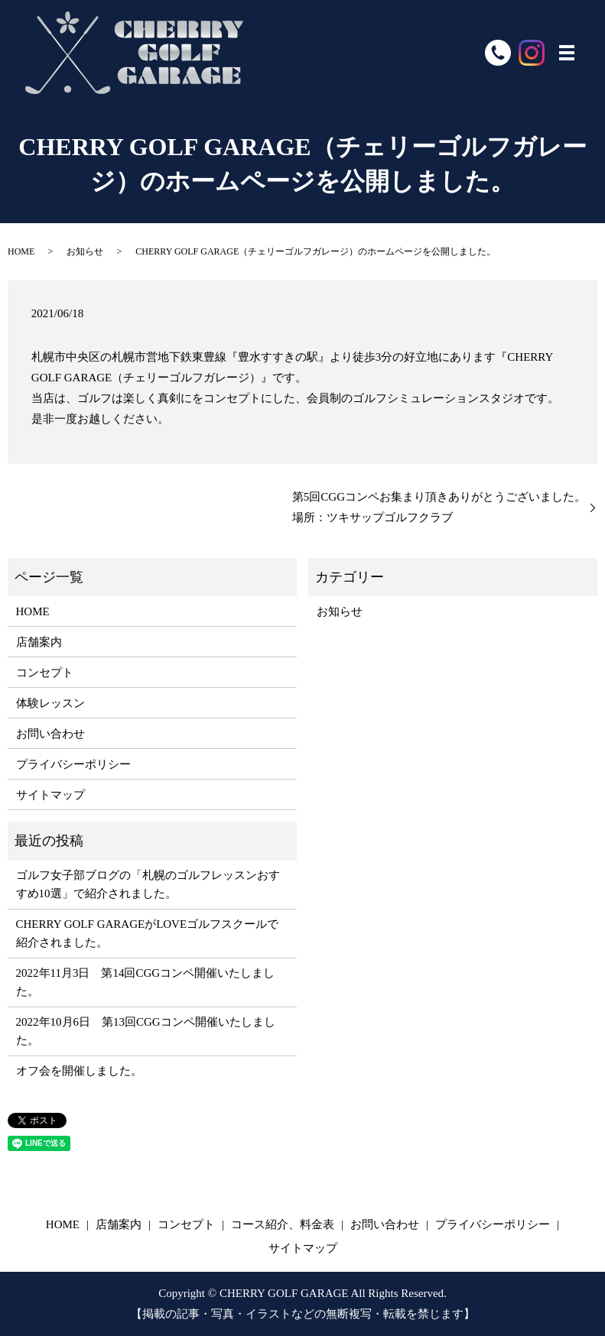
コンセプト (44, 672)
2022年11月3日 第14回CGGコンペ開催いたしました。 (145, 982)
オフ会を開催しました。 (79, 1071)
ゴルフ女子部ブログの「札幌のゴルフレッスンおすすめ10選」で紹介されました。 (148, 884)
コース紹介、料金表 (282, 1224)
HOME (21, 251)
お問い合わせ (50, 734)
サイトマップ (50, 795)
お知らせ (85, 251)
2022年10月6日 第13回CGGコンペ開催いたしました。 (145, 1031)
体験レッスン (50, 703)
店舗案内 (39, 642)
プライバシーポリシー (73, 764)
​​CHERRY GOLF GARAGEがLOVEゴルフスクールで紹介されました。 (147, 933)
